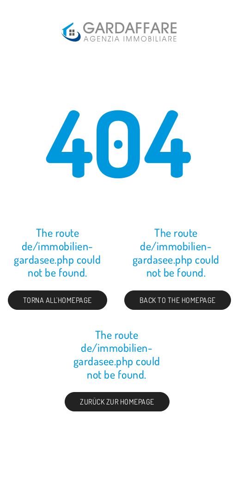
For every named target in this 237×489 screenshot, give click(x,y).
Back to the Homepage (178, 300)
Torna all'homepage (57, 300)
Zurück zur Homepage (117, 401)
